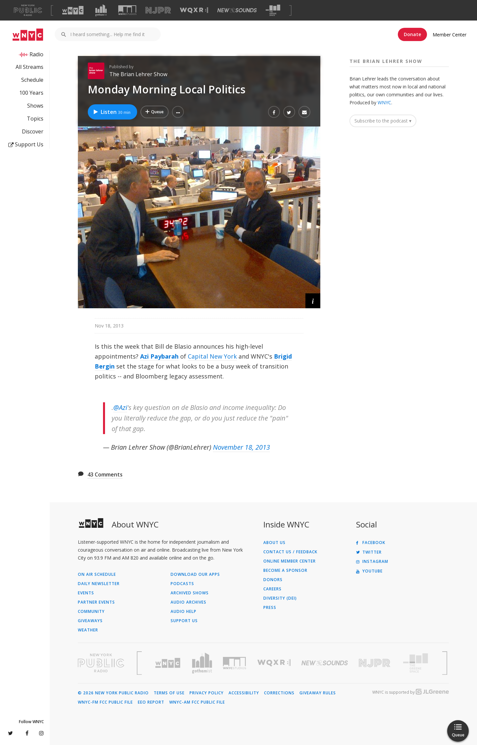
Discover (32, 131)
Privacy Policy (206, 693)
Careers (272, 589)
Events (86, 593)
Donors (273, 580)
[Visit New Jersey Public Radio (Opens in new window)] (375, 663)
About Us (274, 543)
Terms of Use (169, 693)
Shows (35, 105)
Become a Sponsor (285, 570)
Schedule (32, 79)
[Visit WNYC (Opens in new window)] (72, 10)
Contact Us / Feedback (290, 552)
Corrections (279, 693)
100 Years (31, 92)
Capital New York (212, 356)
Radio (36, 54)
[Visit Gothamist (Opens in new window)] (101, 10)
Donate (412, 34)
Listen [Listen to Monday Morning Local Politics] (112, 112)
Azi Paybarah (159, 356)
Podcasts (182, 584)
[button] (178, 112)
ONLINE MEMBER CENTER (289, 561)
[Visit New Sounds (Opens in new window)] (237, 10)
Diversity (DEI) (280, 598)
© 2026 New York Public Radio (113, 693)
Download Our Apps (195, 574)
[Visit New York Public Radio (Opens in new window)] (101, 663)
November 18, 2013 (241, 447)
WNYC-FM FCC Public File (105, 702)
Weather (88, 630)
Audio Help (183, 612)
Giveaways (90, 621)
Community (91, 612)
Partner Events (96, 602)
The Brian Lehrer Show (138, 74)
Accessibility (244, 693)
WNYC (384, 102)
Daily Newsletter (99, 584)
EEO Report (151, 702)
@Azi (120, 407)
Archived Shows (190, 593)
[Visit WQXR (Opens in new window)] (194, 10)
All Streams (29, 67)
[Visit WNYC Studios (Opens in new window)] (127, 10)
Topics (35, 118)
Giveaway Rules (317, 693)
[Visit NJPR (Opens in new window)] (158, 10)
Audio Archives (188, 602)
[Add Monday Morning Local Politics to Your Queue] (154, 112)
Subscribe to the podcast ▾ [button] (382, 121)
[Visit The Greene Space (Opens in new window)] (273, 10)
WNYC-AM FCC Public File (197, 702)
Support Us (25, 144)
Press (269, 608)
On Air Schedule (97, 574)
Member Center (449, 34)
